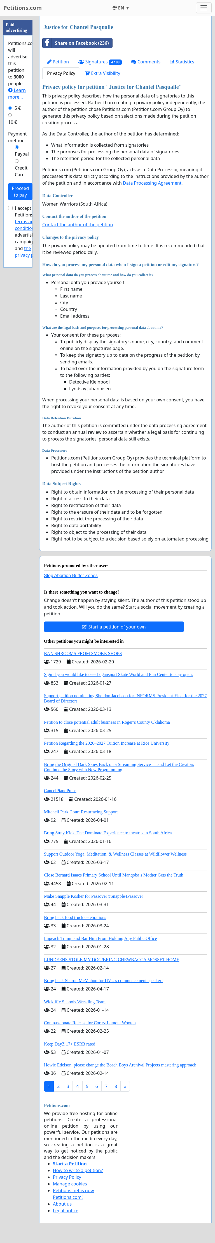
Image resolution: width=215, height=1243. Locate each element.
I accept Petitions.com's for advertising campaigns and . (30, 231)
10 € (12, 122)
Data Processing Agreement (152, 183)
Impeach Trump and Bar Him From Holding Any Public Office (100, 938)
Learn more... (17, 93)
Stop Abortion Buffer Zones (71, 575)
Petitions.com (22, 7)
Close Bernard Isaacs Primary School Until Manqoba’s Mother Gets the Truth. (114, 875)
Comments (145, 62)
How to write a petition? (78, 1170)
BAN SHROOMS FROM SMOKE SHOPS (83, 653)
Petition (58, 62)
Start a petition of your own (114, 627)
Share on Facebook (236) (76, 43)
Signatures (100, 62)
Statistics (182, 62)
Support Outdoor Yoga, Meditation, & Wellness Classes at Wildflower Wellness (115, 854)
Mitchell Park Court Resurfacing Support (81, 811)
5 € (18, 108)
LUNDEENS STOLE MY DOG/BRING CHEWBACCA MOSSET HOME (111, 959)
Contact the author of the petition (77, 225)
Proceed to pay (20, 191)
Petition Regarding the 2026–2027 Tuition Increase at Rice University (106, 743)
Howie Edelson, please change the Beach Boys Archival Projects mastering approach (120, 1065)
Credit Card (21, 171)
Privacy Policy (61, 73)
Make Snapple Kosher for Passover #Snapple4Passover (93, 896)
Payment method (17, 137)
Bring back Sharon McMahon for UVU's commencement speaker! (103, 980)
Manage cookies (70, 1184)
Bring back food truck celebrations (75, 917)
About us (62, 1204)
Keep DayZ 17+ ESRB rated (69, 1044)
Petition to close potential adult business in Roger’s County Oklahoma (107, 722)
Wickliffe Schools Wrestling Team (75, 1001)
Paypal (22, 154)
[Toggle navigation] (204, 7)
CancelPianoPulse (60, 790)
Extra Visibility (102, 73)
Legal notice (65, 1211)
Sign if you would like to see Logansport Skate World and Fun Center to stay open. (118, 674)
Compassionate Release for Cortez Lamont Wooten (90, 1022)
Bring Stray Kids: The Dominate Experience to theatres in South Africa (108, 832)
